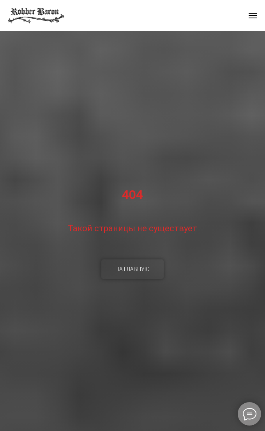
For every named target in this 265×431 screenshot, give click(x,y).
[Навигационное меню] (253, 15)
